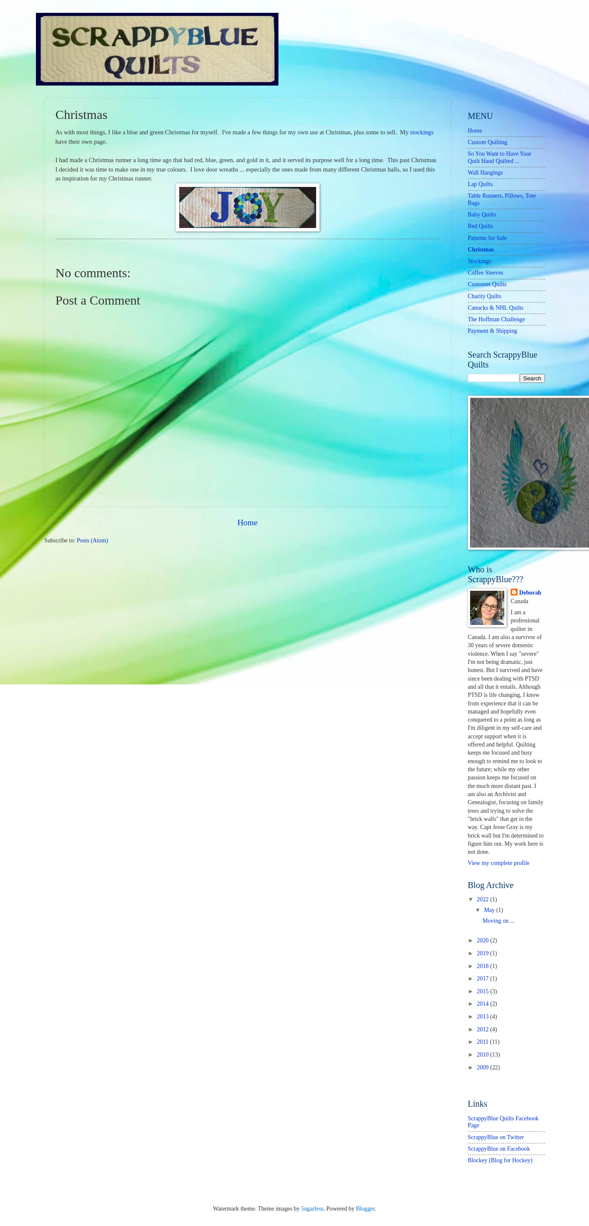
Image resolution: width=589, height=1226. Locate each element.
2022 (483, 899)
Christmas (481, 249)
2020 (483, 940)
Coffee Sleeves (485, 272)
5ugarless (312, 1208)
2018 (483, 966)
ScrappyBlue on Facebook (499, 1149)
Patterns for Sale (487, 238)
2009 (483, 1067)
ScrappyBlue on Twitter (496, 1137)
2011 (483, 1042)
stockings (422, 132)
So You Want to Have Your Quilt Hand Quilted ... (500, 157)
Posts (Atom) (92, 540)
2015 (483, 991)
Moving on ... (498, 921)
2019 (483, 953)
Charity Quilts (485, 296)
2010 (483, 1054)
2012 (483, 1029)
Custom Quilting (487, 142)
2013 (483, 1016)
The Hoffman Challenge (496, 319)
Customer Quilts (487, 284)
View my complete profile (499, 863)
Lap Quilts (480, 184)
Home (247, 522)
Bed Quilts (480, 226)
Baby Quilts (482, 214)
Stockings (479, 261)
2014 (483, 1004)
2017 (483, 978)
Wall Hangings (485, 172)
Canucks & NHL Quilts (496, 308)
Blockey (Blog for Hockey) (500, 1160)
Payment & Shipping (493, 331)
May (490, 910)
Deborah (530, 592)
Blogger (365, 1208)
